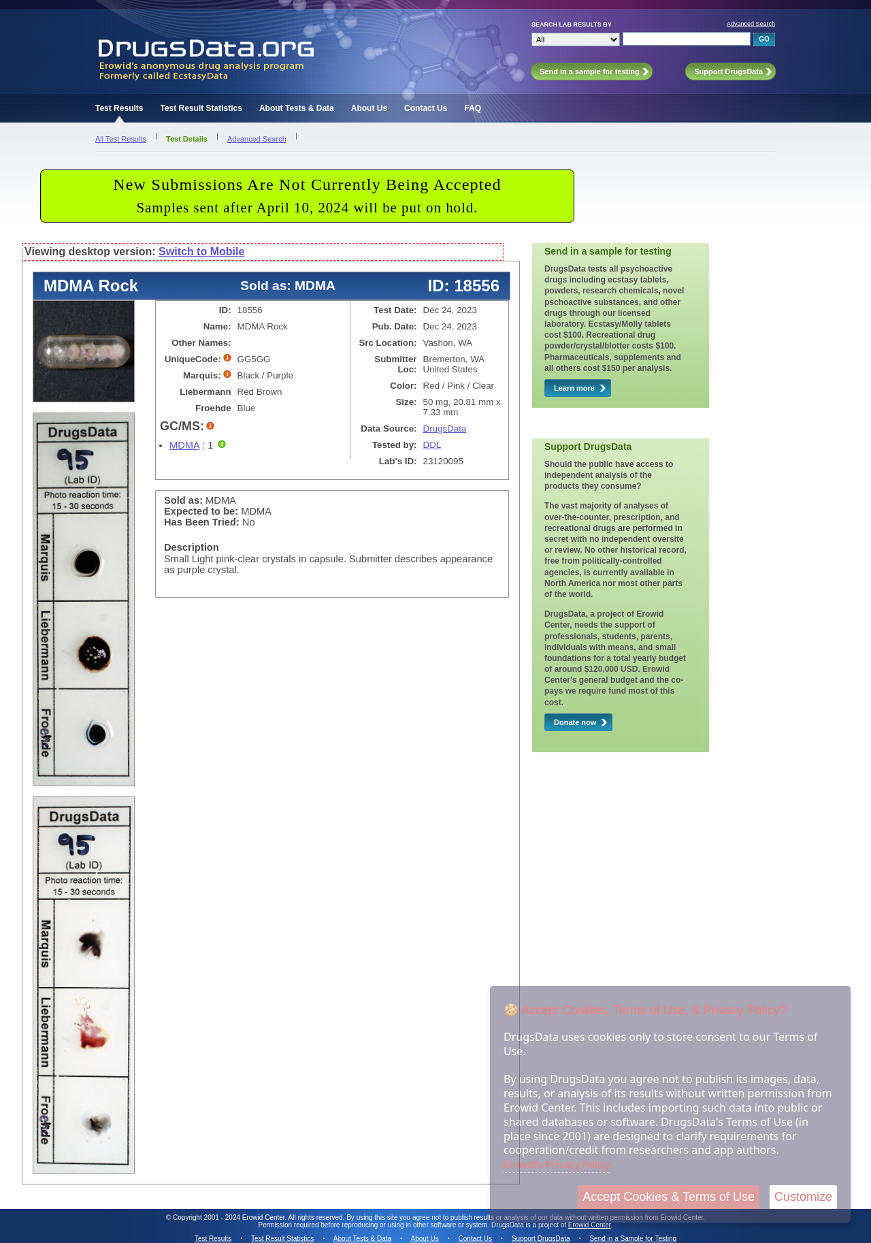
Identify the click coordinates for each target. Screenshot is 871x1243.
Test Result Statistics (201, 108)
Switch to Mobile (201, 251)
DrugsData (445, 428)
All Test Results (120, 139)
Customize (803, 1197)
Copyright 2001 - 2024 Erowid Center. (229, 1217)
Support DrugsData (541, 1238)
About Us (369, 108)
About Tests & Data (296, 108)
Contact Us (425, 108)
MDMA (184, 445)
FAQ (472, 108)
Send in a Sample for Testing (632, 1238)
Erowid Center (589, 1225)
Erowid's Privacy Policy (557, 1164)
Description (191, 547)
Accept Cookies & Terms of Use (668, 1197)
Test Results (119, 108)
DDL (432, 445)
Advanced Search (751, 23)
